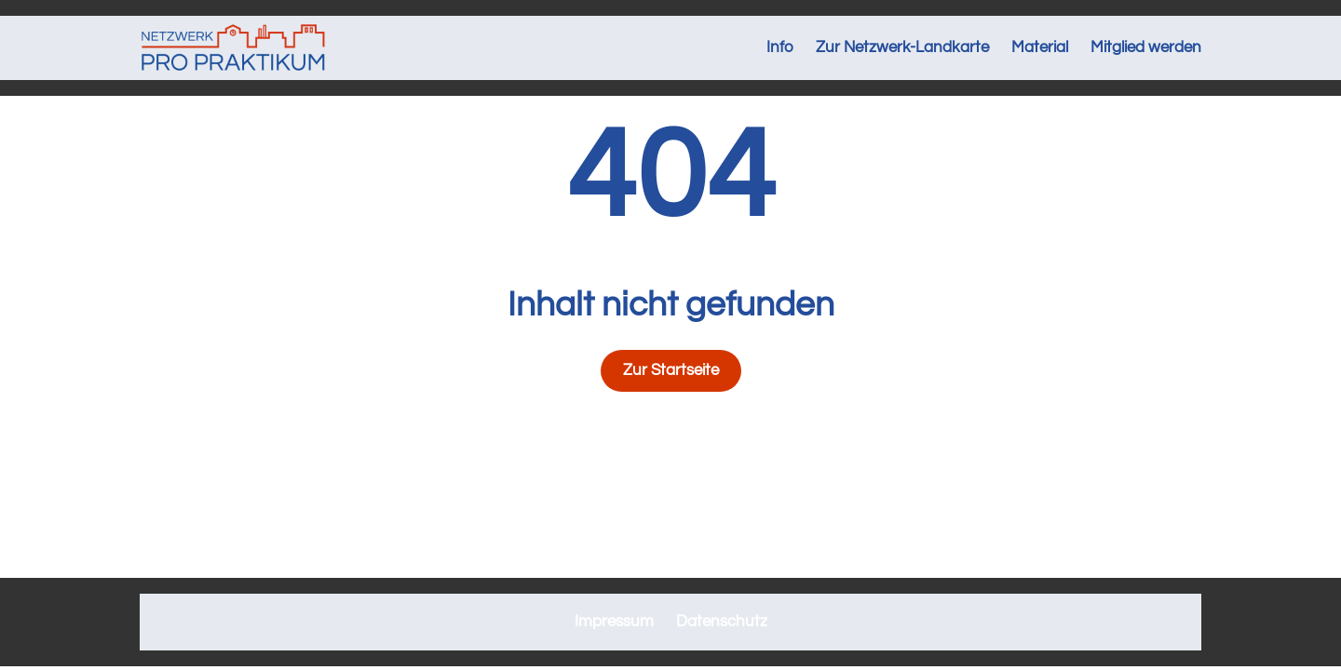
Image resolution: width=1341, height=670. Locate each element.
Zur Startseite (671, 370)
